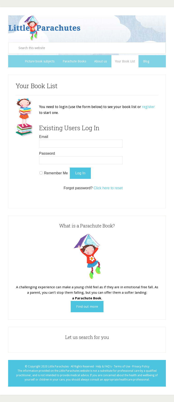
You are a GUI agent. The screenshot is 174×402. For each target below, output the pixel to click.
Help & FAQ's (104, 366)
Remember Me (56, 173)
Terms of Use (122, 366)
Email (43, 137)
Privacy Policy (140, 366)
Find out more (87, 307)
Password (47, 153)
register (148, 107)
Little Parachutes (87, 28)
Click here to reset (108, 188)
